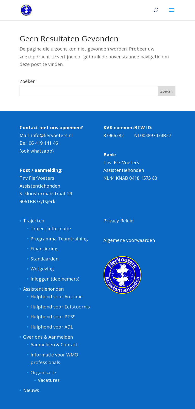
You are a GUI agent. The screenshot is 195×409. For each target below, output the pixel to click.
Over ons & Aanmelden (48, 337)
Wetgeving (42, 269)
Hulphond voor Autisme (56, 296)
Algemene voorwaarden (129, 240)
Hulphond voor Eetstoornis (60, 307)
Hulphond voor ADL (51, 327)
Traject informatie (50, 228)
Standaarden (44, 259)
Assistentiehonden (43, 289)
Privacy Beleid (118, 221)
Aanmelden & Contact (54, 344)
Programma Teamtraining (59, 239)
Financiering (43, 249)
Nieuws (31, 390)
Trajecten (33, 221)
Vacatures (49, 380)
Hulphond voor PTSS (52, 317)
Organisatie (43, 372)
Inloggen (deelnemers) (54, 279)
